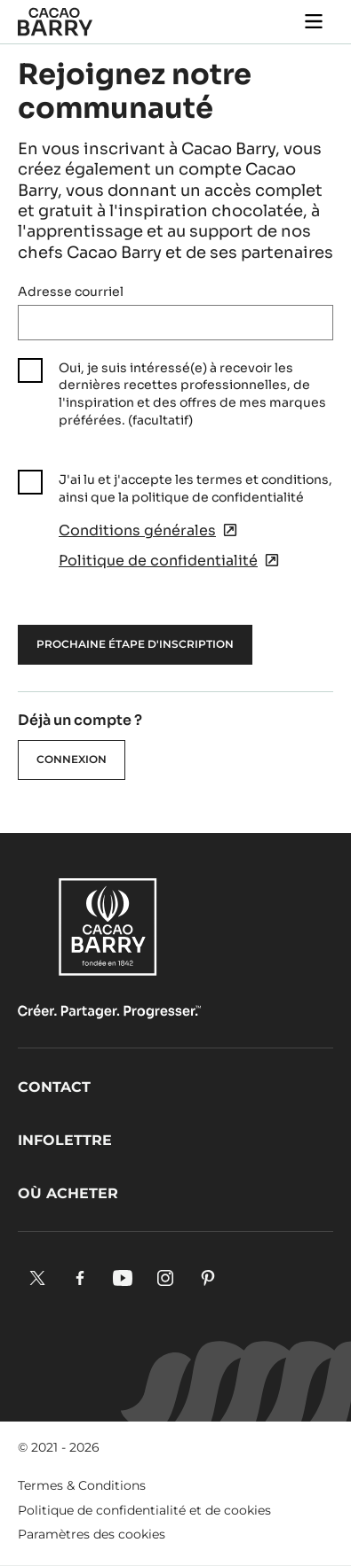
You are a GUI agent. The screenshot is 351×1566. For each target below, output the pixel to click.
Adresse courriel (71, 292)
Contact (54, 1087)
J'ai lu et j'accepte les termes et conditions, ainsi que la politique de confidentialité (195, 488)
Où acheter (68, 1193)
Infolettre (65, 1140)
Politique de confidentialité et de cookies (144, 1510)
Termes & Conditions (82, 1485)
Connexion (71, 759)
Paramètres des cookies (91, 1534)
